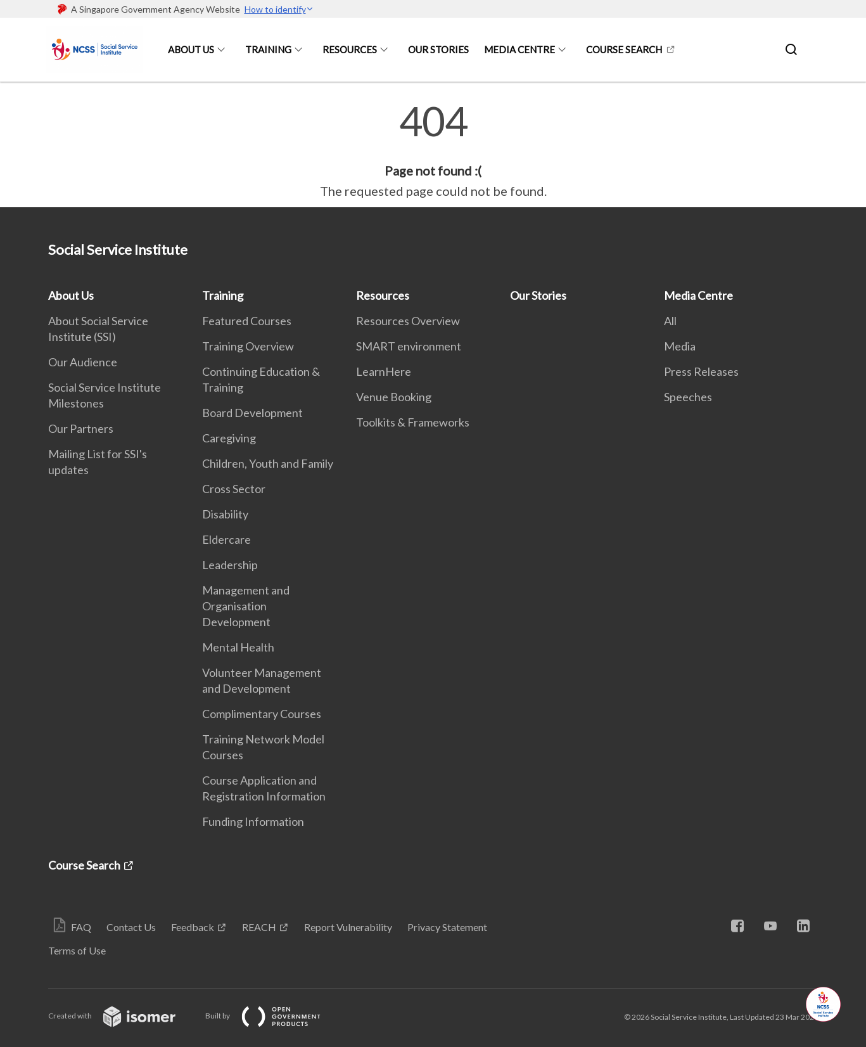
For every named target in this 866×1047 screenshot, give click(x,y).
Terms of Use (77, 950)
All (670, 321)
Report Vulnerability (348, 927)
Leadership (230, 565)
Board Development (252, 413)
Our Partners (80, 428)
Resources (349, 49)
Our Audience (82, 362)
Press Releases (701, 371)
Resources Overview (408, 321)
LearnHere (383, 371)
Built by (273, 1015)
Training (268, 49)
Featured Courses (246, 321)
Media (680, 346)
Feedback (192, 927)
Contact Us (131, 927)
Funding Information (253, 821)
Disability (225, 514)
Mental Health (238, 647)
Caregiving (229, 438)
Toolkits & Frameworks (412, 422)
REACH (259, 927)
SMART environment (408, 346)
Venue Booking (393, 397)
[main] (433, 151)
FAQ (81, 927)
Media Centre (519, 49)
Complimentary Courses (261, 714)
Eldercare (226, 539)
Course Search (624, 49)
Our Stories (438, 49)
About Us (191, 49)
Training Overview (248, 346)
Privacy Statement (447, 927)
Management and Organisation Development (246, 606)
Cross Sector (233, 489)
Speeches (688, 397)
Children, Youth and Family (267, 463)
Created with (122, 1015)
